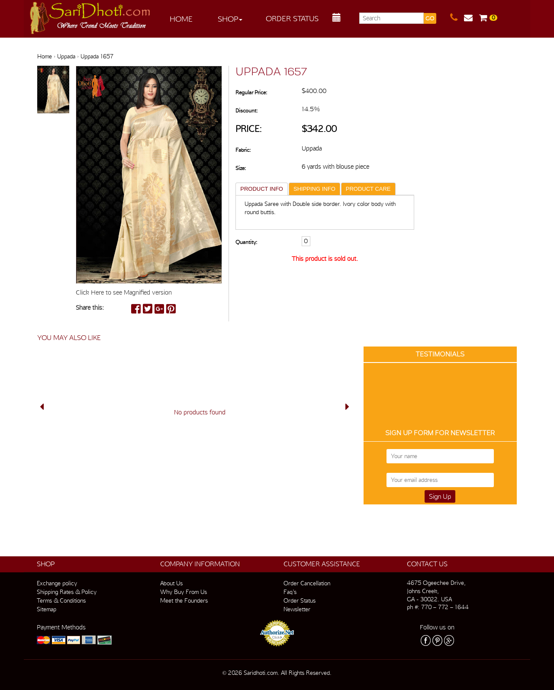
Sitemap (46, 609)
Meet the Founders (184, 600)
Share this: (90, 307)
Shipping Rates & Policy (67, 591)
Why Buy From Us (183, 591)
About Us (171, 583)
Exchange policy (57, 583)
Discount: (246, 110)
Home (181, 18)
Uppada (66, 56)
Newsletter (296, 609)
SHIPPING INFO (314, 189)
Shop (230, 18)
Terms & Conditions (61, 600)
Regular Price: (251, 92)
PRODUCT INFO (261, 189)
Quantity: (246, 242)
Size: (240, 168)
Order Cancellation (306, 583)
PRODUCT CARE (368, 189)
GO (429, 18)
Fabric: (243, 150)
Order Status (292, 18)
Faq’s (289, 591)
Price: (248, 128)
